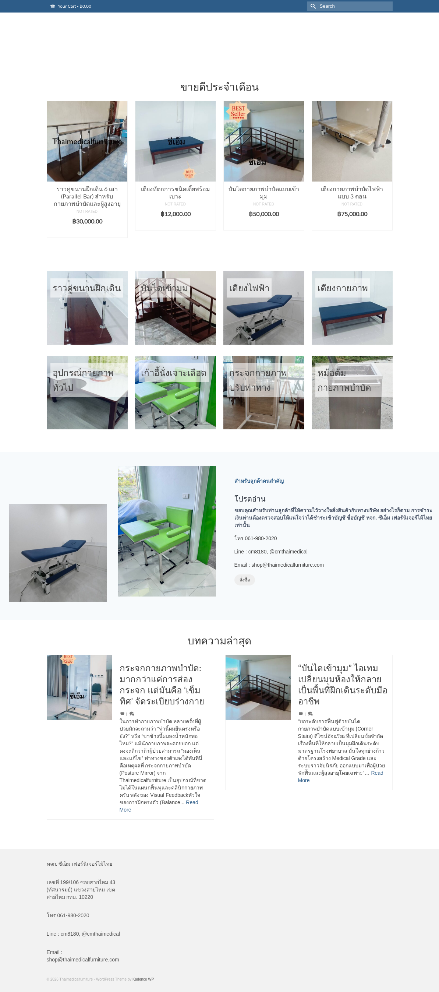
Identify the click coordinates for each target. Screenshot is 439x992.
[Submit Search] (312, 6)
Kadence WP (143, 979)
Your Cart (70, 6)
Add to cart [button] (87, 232)
